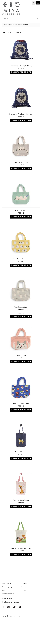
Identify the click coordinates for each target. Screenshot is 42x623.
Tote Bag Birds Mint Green (21, 211)
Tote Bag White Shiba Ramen (21, 548)
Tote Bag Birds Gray (21, 162)
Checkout (5, 590)
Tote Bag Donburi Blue (21, 404)
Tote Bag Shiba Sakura (21, 500)
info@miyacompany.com (10, 602)
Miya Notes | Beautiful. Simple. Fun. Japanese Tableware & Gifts (13, 8)
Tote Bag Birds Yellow (21, 259)
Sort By (7, 32)
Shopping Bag (7, 587)
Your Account (6, 584)
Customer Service (8, 594)
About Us (24, 584)
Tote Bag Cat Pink (21, 355)
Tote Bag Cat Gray (21, 307)
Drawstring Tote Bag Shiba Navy (21, 114)
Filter (17, 32)
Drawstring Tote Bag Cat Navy (21, 66)
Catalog (23, 587)
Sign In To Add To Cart (21, 72)
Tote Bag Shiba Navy (21, 452)
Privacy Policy (25, 590)
